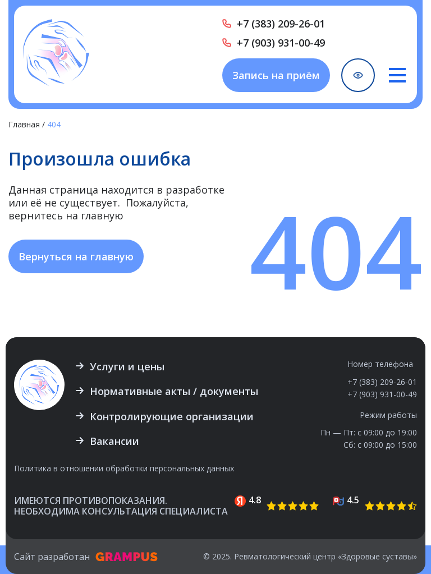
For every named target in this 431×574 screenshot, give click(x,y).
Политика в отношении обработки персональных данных (124, 469)
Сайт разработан (86, 556)
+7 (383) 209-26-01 (281, 23)
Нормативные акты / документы (174, 391)
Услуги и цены (127, 366)
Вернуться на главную (76, 256)
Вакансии (114, 441)
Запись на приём (276, 75)
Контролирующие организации (172, 416)
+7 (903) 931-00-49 (281, 42)
